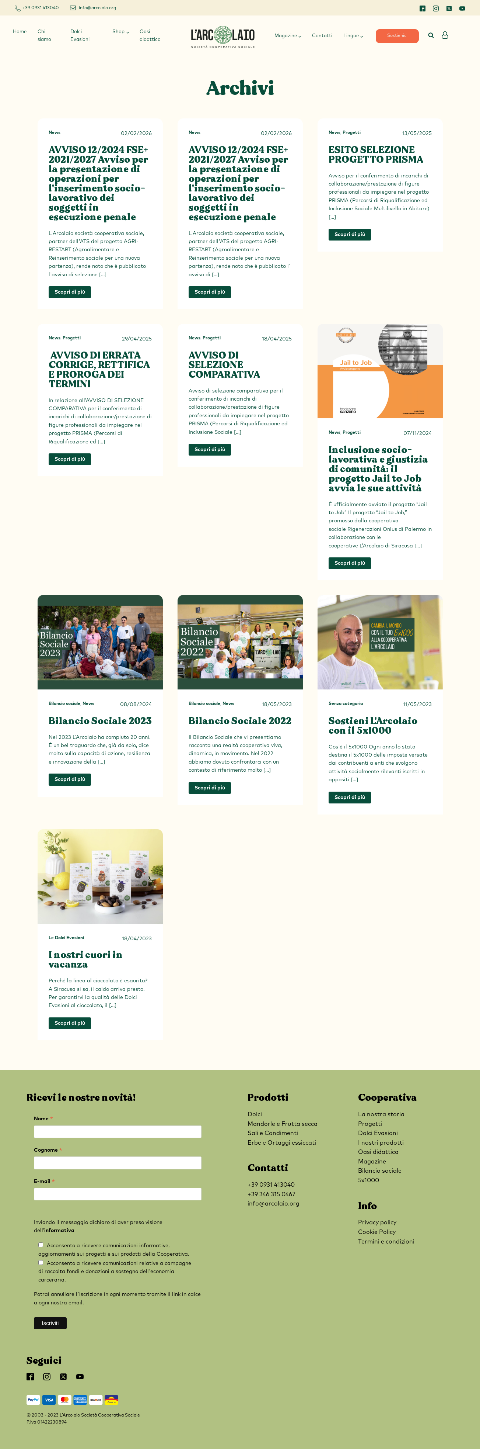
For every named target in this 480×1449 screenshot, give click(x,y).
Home (20, 32)
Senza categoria (346, 704)
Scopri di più (70, 292)
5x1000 (368, 1180)
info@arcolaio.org (97, 8)
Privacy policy (377, 1222)
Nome (43, 1120)
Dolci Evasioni (80, 36)
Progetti (352, 133)
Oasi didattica (150, 36)
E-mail (44, 1182)
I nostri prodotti (381, 1143)
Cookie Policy (377, 1232)
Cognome (48, 1151)
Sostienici (397, 36)
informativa (59, 1230)
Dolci (255, 1114)
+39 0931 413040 (40, 8)
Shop (118, 32)
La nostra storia (381, 1114)
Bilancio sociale (64, 704)
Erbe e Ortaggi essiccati (282, 1143)
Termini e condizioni (386, 1242)
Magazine (285, 36)
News (54, 133)
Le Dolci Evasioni (66, 938)
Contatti (322, 36)
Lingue (351, 36)
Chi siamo (44, 36)
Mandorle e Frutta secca (283, 1124)
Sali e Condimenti (273, 1133)
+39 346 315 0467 (271, 1194)
